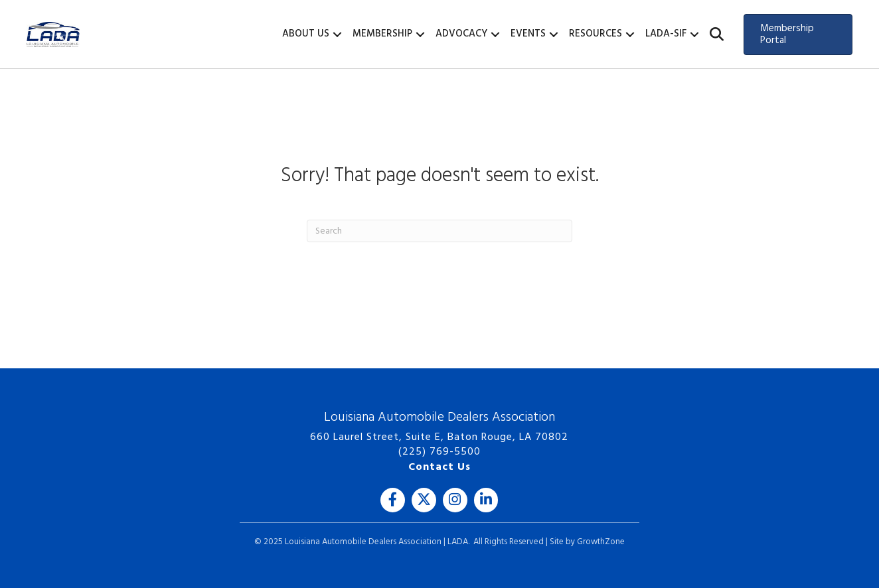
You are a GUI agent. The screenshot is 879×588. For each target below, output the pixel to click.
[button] (716, 34)
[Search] (439, 231)
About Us (305, 34)
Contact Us (439, 467)
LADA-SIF (665, 34)
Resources (595, 34)
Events (528, 34)
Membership (382, 34)
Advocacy (461, 34)
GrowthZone (601, 542)
